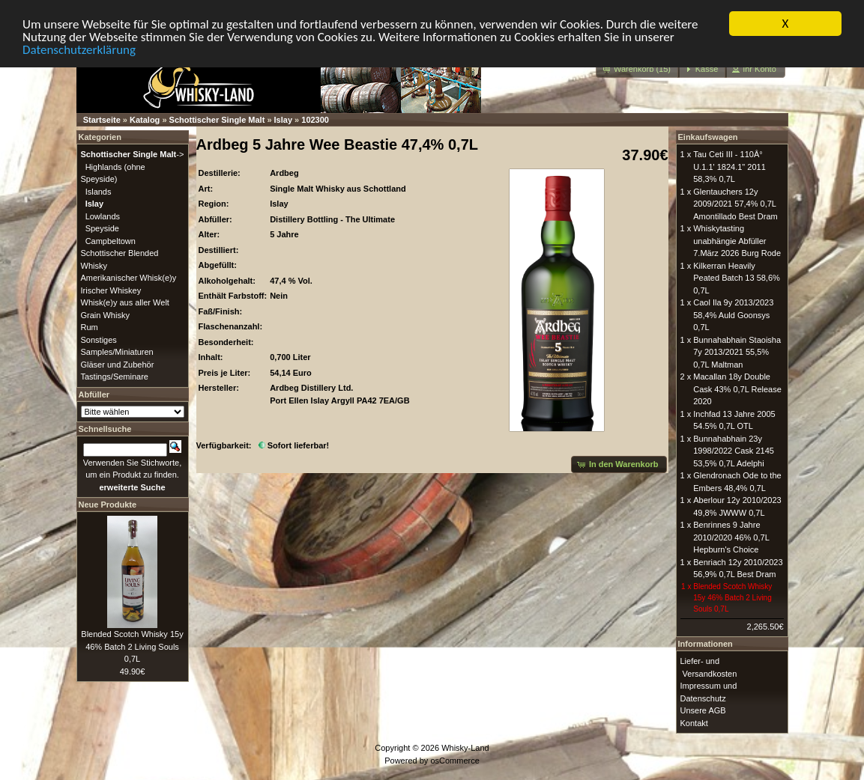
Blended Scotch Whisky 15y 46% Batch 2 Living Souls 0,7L (132, 646)
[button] (638, 69)
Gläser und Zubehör (117, 363)
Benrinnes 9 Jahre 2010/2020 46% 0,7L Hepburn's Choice (731, 537)
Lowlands (102, 215)
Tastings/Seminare (115, 376)
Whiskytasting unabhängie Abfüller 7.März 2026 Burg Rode (737, 241)
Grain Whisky (105, 314)
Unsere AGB (703, 710)
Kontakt (694, 722)
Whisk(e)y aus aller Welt (125, 302)
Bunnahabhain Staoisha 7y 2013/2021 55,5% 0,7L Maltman (737, 351)
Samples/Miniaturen (117, 351)
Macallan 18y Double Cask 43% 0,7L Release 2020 (737, 389)
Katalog (145, 119)
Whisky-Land (465, 747)
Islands (98, 190)
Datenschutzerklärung (79, 49)
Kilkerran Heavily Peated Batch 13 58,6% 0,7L (736, 277)
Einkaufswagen (708, 136)
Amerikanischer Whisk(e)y (129, 277)
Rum (89, 327)
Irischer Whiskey (111, 289)
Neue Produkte (108, 504)
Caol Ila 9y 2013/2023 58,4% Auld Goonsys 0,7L (733, 315)
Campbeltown (110, 240)
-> (132, 154)
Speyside (102, 228)
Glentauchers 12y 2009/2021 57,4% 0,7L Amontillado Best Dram (735, 203)
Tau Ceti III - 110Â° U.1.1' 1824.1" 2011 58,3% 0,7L (729, 166)
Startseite (102, 119)
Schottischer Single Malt (217, 119)
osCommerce (454, 759)
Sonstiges (99, 339)
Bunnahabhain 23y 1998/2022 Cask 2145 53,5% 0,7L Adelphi (733, 450)
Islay (283, 119)
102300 (315, 119)
